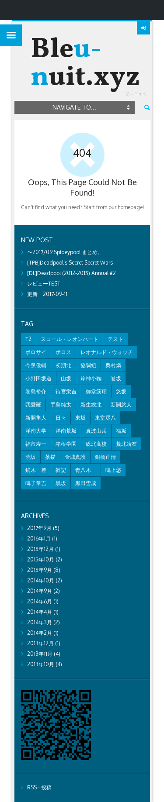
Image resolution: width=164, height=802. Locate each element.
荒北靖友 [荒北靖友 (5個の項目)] (126, 444)
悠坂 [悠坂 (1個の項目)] (121, 391)
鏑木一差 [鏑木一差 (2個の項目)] (35, 470)
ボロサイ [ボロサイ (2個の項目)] (35, 352)
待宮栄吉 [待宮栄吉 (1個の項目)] (66, 391)
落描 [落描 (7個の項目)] (50, 457)
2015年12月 (40, 549)
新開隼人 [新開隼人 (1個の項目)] (35, 417)
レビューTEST (43, 283)
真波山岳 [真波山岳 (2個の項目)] (96, 430)
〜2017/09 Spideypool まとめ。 (65, 252)
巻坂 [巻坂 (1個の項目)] (116, 378)
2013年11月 (39, 654)
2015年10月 (40, 559)
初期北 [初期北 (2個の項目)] (63, 365)
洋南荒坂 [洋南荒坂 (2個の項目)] (66, 430)
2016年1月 (39, 538)
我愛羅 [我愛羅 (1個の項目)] (33, 404)
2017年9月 (39, 528)
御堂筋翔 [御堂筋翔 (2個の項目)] (96, 391)
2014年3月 (39, 622)
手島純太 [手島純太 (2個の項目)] (60, 404)
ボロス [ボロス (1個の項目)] (63, 352)
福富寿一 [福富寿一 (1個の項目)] (35, 444)
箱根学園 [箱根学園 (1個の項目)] (66, 444)
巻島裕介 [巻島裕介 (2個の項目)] (35, 391)
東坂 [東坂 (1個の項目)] (80, 417)
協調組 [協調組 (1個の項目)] (88, 365)
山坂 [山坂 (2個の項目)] (66, 378)
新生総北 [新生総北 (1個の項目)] (90, 404)
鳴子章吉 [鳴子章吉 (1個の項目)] (35, 483)
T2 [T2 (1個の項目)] (28, 339)
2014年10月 (40, 580)
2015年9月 (39, 570)
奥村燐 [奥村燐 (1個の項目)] (113, 365)
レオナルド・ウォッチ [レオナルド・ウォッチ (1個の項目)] (106, 352)
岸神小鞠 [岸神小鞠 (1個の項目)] (90, 378)
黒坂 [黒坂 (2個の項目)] (61, 483)
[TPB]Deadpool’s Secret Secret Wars (70, 262)
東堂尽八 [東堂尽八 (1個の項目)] (105, 417)
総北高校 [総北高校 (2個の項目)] (96, 444)
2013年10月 (40, 664)
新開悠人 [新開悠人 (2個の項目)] (121, 404)
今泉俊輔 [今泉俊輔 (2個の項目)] (35, 365)
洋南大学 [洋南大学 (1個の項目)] (35, 430)
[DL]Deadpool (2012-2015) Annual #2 (71, 273)
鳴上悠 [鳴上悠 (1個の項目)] (113, 470)
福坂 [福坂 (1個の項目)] (121, 430)
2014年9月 (39, 591)
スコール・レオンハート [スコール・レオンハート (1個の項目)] (69, 339)
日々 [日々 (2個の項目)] (61, 417)
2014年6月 (39, 601)
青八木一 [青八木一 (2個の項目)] (85, 470)
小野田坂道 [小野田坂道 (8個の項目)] (38, 378)
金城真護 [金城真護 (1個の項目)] (75, 457)
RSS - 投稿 (39, 787)
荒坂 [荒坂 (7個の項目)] (30, 457)
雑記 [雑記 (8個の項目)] (61, 470)
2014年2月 (39, 633)
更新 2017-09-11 (47, 294)
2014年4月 (39, 612)
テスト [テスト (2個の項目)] (115, 339)
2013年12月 (40, 643)
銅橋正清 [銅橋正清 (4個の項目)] (105, 457)
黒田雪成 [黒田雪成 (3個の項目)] (85, 483)
